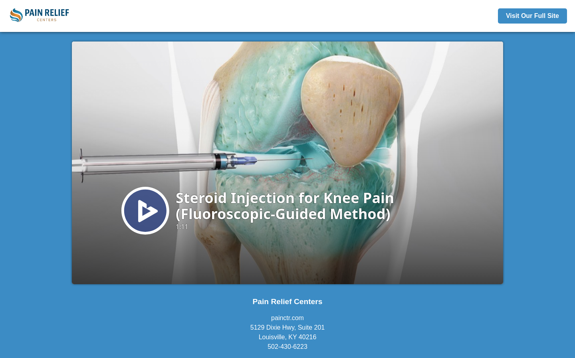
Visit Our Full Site (532, 15)
